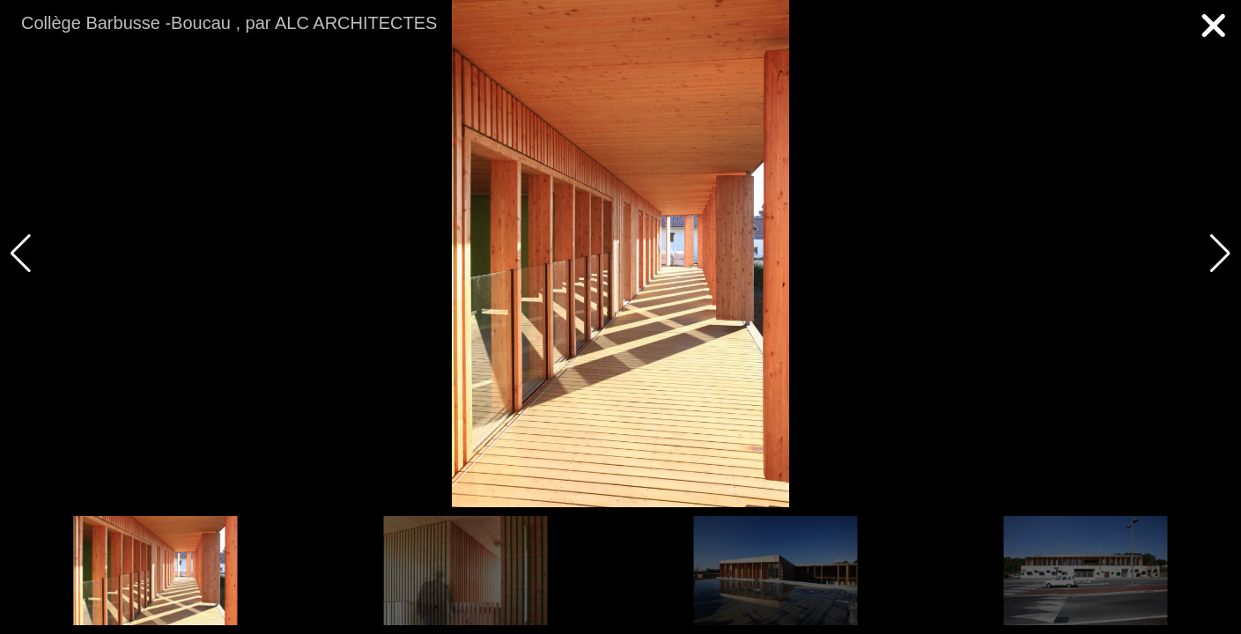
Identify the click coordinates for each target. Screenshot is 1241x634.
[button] (1220, 253)
